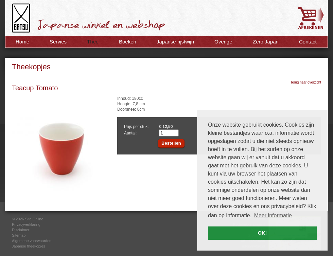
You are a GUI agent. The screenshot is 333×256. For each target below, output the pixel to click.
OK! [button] (262, 233)
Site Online (34, 219)
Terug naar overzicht (305, 82)
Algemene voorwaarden (31, 241)
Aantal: (130, 133)
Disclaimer (20, 230)
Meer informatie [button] (273, 215)
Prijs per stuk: (136, 126)
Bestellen (171, 143)
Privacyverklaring (26, 224)
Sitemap (18, 235)
